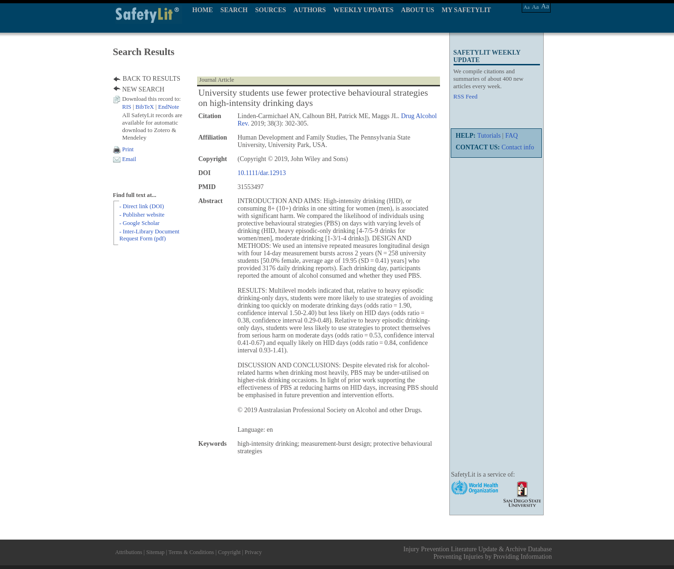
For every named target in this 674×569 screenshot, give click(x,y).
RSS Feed (466, 96)
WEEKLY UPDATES (363, 10)
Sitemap (155, 552)
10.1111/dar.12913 (262, 172)
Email (129, 159)
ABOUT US (417, 10)
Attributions (128, 552)
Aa (527, 7)
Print (128, 149)
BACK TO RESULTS (151, 78)
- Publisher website (142, 214)
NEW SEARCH (143, 89)
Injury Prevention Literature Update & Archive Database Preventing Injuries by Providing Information (478, 553)
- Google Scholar (140, 223)
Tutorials (489, 135)
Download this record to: (151, 99)
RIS (127, 107)
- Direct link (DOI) (142, 206)
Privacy (253, 552)
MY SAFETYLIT (466, 10)
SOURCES (270, 10)
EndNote (168, 107)
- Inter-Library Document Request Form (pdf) (149, 235)
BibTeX (144, 107)
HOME (202, 10)
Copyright (229, 552)
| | (150, 107)
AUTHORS (309, 10)
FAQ (511, 135)
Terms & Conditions (191, 552)
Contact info (518, 147)
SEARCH (234, 10)
